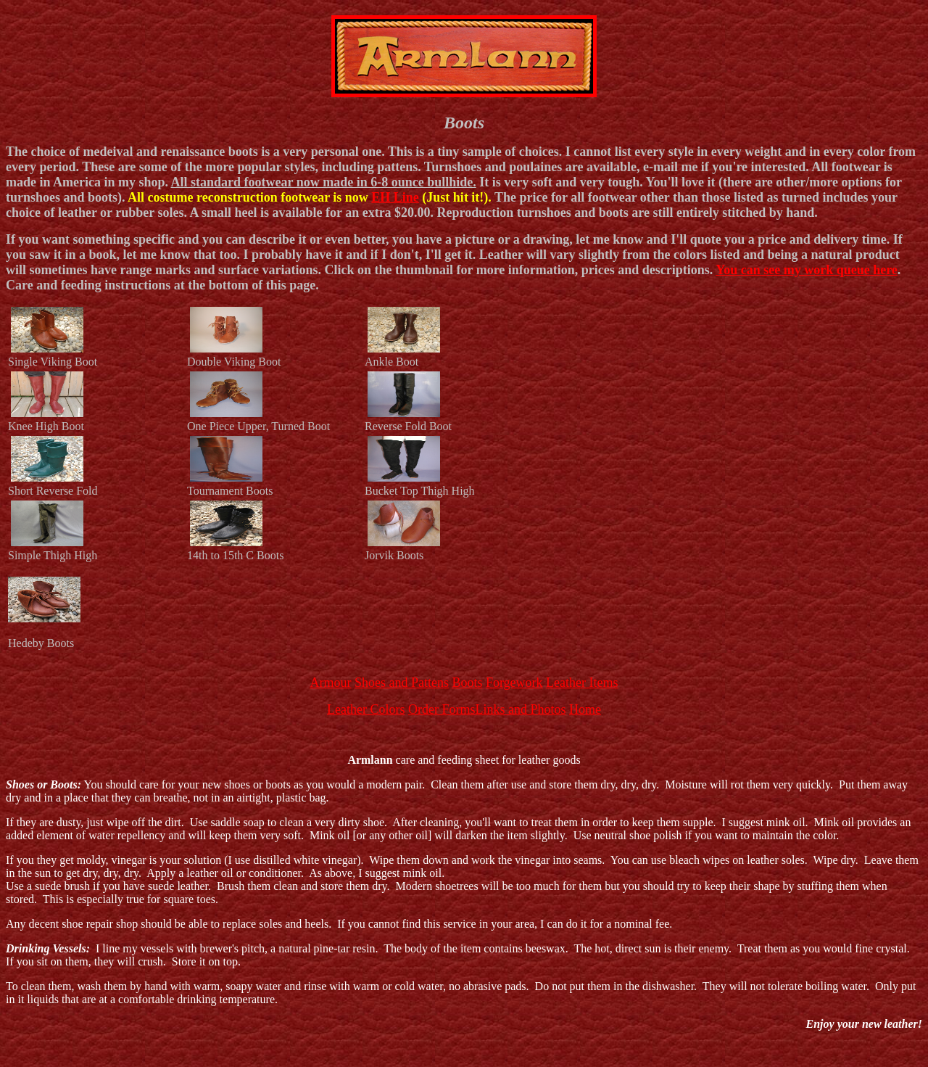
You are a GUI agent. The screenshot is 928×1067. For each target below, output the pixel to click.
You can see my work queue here (807, 270)
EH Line (395, 197)
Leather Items (582, 682)
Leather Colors (366, 709)
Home (585, 709)
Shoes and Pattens (402, 682)
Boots (467, 682)
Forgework (514, 682)
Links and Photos (520, 709)
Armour (330, 682)
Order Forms (442, 709)
